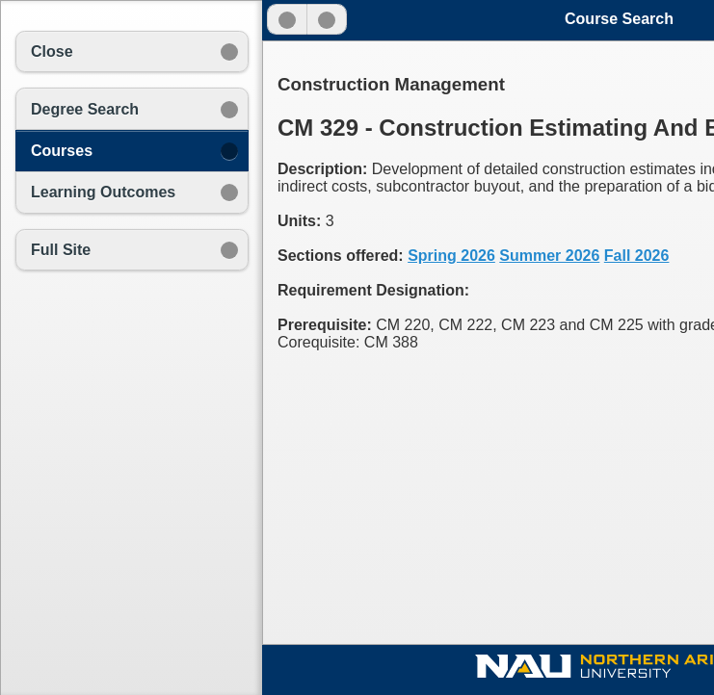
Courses (62, 150)
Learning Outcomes (103, 192)
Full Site (61, 250)
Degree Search (85, 109)
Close (52, 51)
